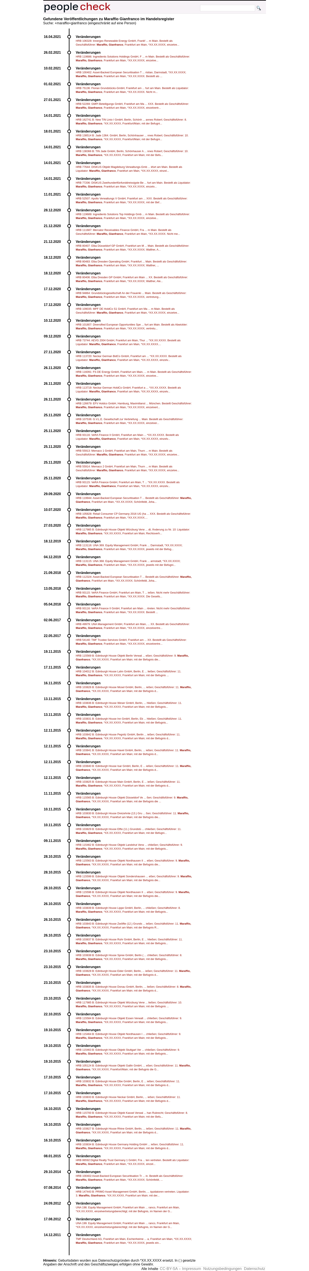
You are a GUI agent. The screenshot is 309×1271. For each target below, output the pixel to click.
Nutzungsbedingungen (222, 1269)
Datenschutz (254, 1269)
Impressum (191, 1269)
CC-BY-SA (169, 1269)
